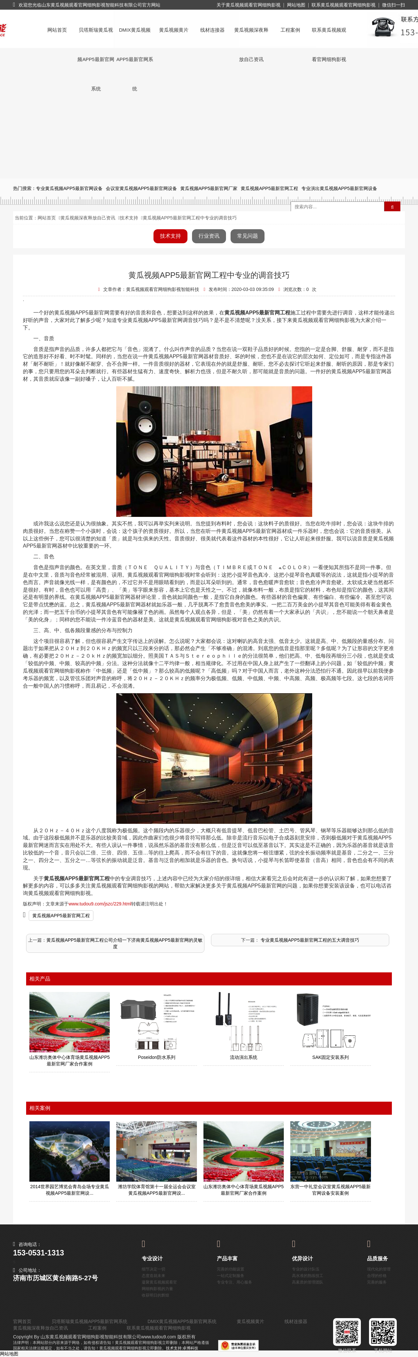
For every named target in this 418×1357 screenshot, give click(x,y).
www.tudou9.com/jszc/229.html (100, 903)
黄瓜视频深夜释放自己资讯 (251, 36)
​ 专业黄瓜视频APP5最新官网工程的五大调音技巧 (309, 940)
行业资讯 (209, 236)
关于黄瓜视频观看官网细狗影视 (249, 5)
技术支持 (129, 217)
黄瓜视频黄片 (173, 30)
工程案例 (290, 30)
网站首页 (57, 30)
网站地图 (296, 5)
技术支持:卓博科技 (182, 1348)
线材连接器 (212, 30)
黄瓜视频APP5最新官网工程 (61, 915)
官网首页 (22, 1321)
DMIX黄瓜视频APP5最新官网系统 (134, 36)
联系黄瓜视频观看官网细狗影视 (344, 5)
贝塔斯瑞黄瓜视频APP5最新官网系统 (95, 36)
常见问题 (247, 236)
